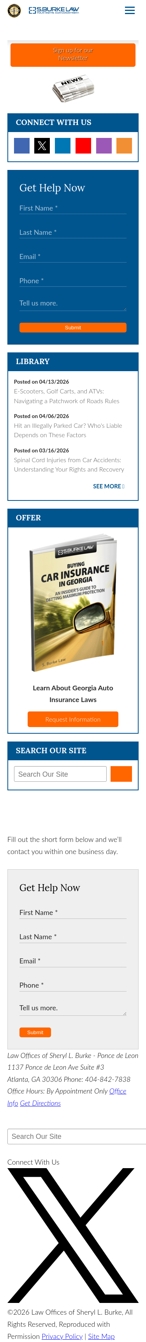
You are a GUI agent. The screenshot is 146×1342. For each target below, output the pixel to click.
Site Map (101, 1336)
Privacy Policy (62, 1336)
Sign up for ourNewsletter (73, 53)
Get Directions (40, 1103)
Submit (73, 328)
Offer (28, 517)
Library (33, 361)
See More (107, 486)
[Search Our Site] (60, 774)
